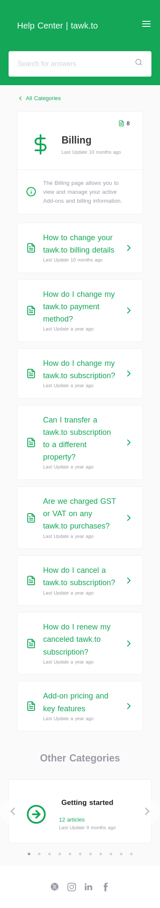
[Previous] (13, 811)
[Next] (147, 811)
